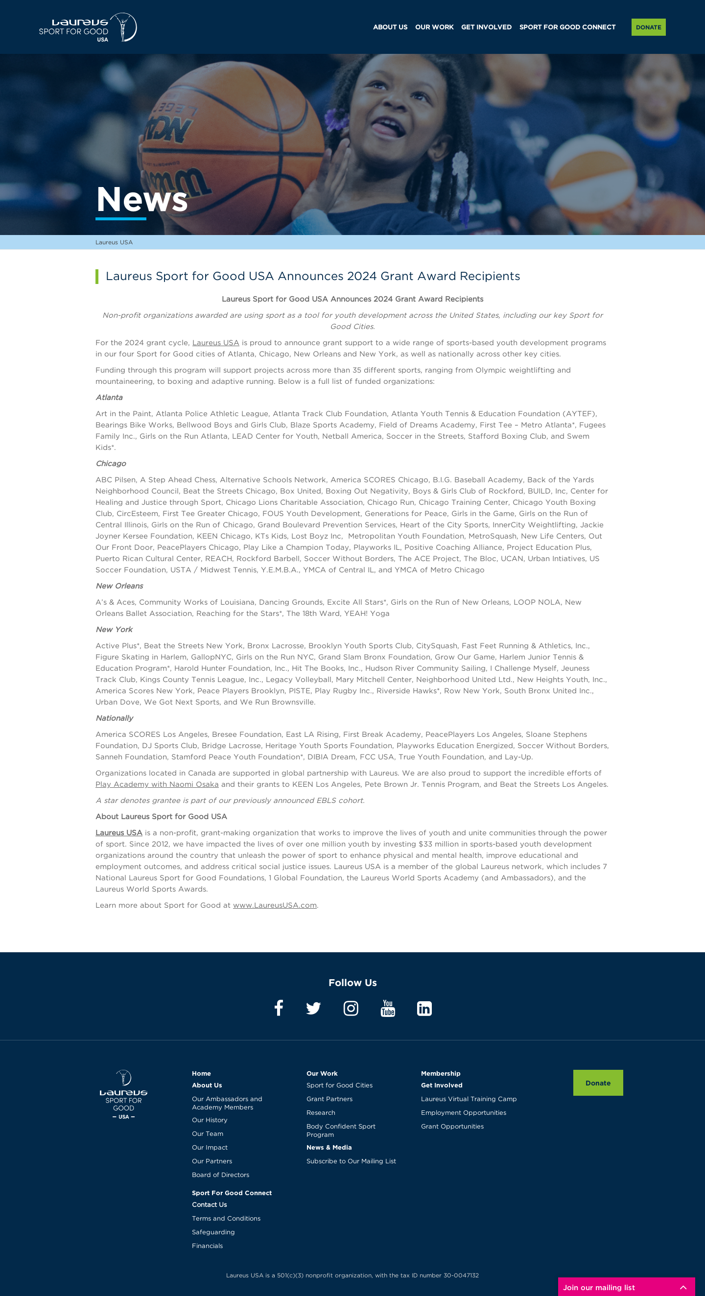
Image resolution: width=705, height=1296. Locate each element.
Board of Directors (220, 1175)
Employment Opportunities (463, 1113)
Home (201, 1073)
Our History (210, 1120)
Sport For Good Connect (232, 1192)
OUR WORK (434, 27)
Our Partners (212, 1161)
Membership (441, 1073)
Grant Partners (329, 1099)
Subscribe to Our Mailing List (351, 1161)
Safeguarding (213, 1232)
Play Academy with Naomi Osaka (157, 784)
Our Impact (210, 1148)
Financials (207, 1246)
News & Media (329, 1147)
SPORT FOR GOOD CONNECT (567, 27)
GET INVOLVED (486, 27)
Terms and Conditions (226, 1219)
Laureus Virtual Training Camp (469, 1099)
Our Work (322, 1073)
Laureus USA (88, 27)
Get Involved (442, 1085)
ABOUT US (390, 27)
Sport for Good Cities (339, 1085)
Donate (648, 27)
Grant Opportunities (452, 1127)
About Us (207, 1085)
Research (320, 1113)
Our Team (207, 1134)
